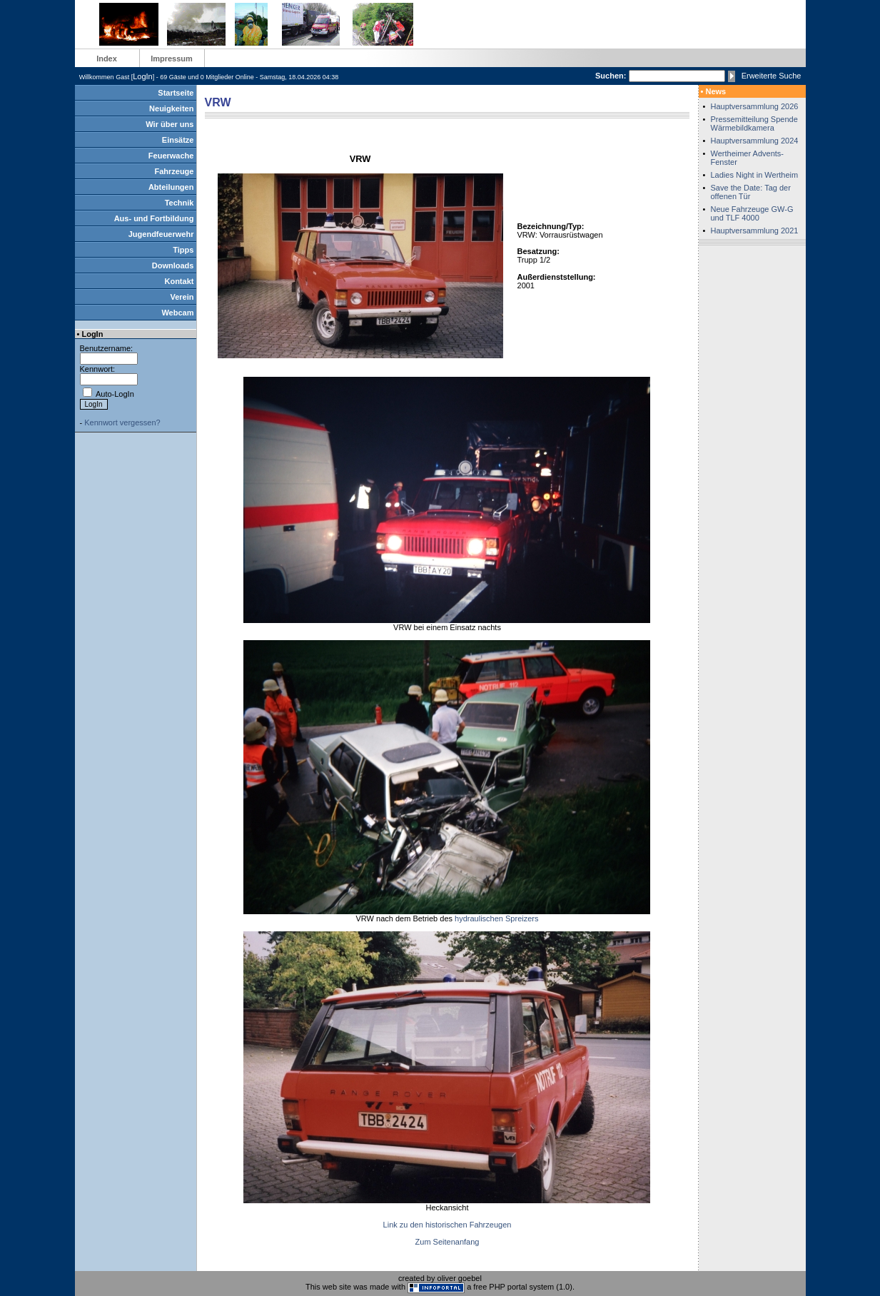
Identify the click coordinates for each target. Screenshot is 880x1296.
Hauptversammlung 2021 (755, 230)
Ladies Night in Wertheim (755, 175)
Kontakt (178, 281)
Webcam (177, 312)
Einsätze (178, 140)
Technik (179, 202)
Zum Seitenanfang (447, 1241)
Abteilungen (171, 187)
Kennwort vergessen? (122, 422)
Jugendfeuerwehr (161, 234)
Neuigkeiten (171, 108)
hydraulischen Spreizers (496, 918)
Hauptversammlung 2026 (755, 106)
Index (106, 58)
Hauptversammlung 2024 (755, 140)
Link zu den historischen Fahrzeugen (447, 1224)
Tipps (183, 249)
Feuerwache (171, 155)
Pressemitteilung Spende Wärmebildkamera (754, 123)
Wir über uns (169, 124)
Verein (181, 297)
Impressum (172, 58)
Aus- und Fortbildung (154, 218)
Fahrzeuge (173, 171)
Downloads (173, 265)
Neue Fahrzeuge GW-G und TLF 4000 (752, 213)
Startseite (175, 92)
